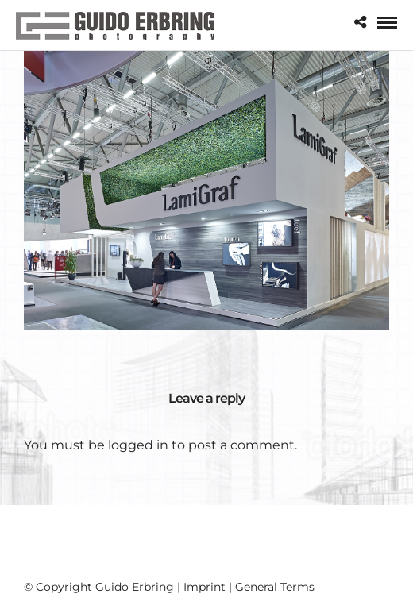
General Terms (275, 587)
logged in (138, 445)
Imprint (204, 587)
